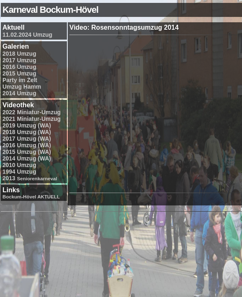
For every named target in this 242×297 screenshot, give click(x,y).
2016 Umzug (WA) (26, 145)
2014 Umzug (19, 93)
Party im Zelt (19, 80)
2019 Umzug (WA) (26, 125)
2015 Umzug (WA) (26, 151)
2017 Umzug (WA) (26, 138)
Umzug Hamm (21, 86)
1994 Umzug (19, 171)
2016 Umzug (19, 67)
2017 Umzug (19, 60)
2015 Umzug (19, 73)
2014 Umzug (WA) (26, 158)
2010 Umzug (19, 165)
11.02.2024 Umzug (27, 34)
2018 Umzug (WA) (26, 132)
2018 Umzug (19, 53)
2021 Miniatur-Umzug (31, 119)
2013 (29, 178)
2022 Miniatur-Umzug (31, 112)
